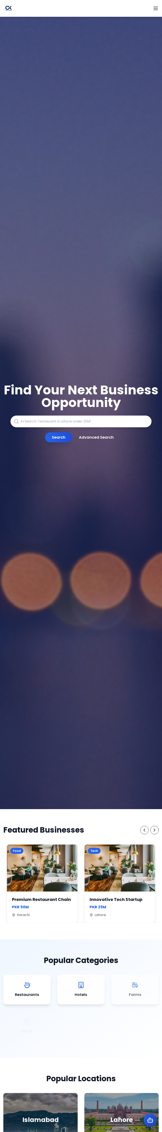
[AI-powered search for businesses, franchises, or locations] (81, 421)
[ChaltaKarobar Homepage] (8, 8)
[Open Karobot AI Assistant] (150, 1120)
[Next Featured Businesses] (154, 830)
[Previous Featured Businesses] (144, 830)
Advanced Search (96, 437)
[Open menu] (156, 8)
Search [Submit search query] (58, 437)
